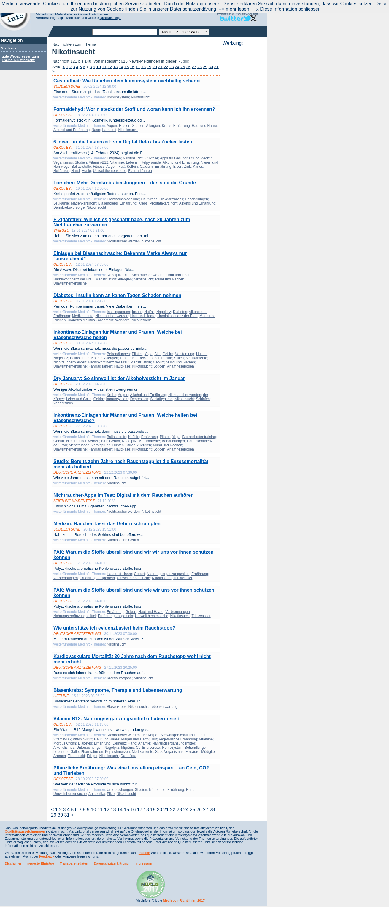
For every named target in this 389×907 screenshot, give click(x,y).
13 (115, 67)
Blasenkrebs (108, 203)
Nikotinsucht (140, 97)
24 (177, 67)
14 (121, 67)
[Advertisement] (243, 135)
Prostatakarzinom (163, 203)
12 (109, 67)
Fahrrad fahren (140, 171)
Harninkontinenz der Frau (73, 279)
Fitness (98, 167)
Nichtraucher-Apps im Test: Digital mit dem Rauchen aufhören (123, 495)
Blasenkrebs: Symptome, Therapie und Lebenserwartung (117, 690)
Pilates (137, 354)
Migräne (127, 747)
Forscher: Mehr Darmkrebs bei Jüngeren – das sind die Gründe (124, 182)
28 (199, 67)
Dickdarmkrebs (171, 199)
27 (194, 67)
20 (155, 67)
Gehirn (168, 354)
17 (138, 67)
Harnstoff (109, 130)
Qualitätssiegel (110, 18)
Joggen (159, 366)
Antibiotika (96, 794)
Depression (139, 399)
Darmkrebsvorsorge (69, 207)
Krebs (166, 126)
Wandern (122, 320)
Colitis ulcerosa (148, 747)
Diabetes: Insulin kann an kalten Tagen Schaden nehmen (117, 295)
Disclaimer (13, 863)
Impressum (143, 863)
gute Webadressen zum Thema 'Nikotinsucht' (20, 58)
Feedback (47, 856)
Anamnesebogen (180, 366)
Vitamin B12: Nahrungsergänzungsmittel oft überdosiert (116, 718)
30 (211, 67)
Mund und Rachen (169, 279)
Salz (158, 752)
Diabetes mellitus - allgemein (90, 320)
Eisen (177, 167)
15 (126, 67)
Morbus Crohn (64, 743)
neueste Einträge (40, 863)
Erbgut (92, 756)
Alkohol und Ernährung (71, 130)
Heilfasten (61, 171)
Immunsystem (118, 97)
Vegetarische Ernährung (178, 739)
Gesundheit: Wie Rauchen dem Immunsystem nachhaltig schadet (127, 80)
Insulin (137, 312)
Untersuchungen (89, 747)
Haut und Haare (204, 126)
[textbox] (124, 32)
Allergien (153, 126)
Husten (124, 126)
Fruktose (151, 158)
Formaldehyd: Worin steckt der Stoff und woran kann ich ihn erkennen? (134, 109)
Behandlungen (196, 199)
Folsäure (192, 752)
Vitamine (117, 162)
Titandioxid (76, 756)
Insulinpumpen (118, 312)
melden (144, 853)
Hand (75, 171)
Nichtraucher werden (123, 241)
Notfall (149, 312)
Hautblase (122, 366)
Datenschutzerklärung (111, 863)
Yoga (149, 354)
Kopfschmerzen (117, 752)
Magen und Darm (135, 739)
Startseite (8, 48)
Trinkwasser (182, 578)
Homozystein (172, 747)
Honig (86, 171)
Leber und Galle (78, 399)
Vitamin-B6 (62, 739)
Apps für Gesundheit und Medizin (186, 158)
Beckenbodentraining (155, 358)
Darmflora (128, 756)
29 (205, 67)
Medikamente (82, 316)
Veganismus (63, 162)
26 (188, 67)
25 (182, 67)
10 (98, 67)
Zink (187, 167)
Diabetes (180, 312)
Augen (112, 126)
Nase (96, 130)
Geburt (158, 362)
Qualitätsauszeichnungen (25, 831)
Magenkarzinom (83, 203)
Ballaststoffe (81, 167)
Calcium (146, 167)
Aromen (59, 756)
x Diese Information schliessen (288, 9)
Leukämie (61, 203)
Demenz (119, 743)
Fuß (121, 167)
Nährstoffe (157, 790)
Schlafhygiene (161, 399)
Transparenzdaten (74, 863)
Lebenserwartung (163, 707)
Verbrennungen (65, 578)
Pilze (111, 794)
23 (171, 67)
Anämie (144, 743)
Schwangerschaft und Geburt (184, 735)
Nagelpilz (114, 275)
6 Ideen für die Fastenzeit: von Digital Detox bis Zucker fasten (122, 141)
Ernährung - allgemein (97, 578)
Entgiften (114, 158)
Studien (138, 126)
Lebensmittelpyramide (143, 162)
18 (143, 67)
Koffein (132, 167)
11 (104, 67)
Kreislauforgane (119, 678)
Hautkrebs (149, 199)
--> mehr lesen (233, 9)
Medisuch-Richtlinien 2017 (184, 900)
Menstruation (106, 279)
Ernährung (181, 126)
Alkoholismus (63, 747)
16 (132, 67)
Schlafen (203, 399)
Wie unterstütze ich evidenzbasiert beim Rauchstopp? (114, 627)
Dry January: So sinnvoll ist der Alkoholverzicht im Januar (119, 378)
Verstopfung (184, 354)
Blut (126, 275)
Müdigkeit (208, 752)
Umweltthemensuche (109, 171)
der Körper (150, 735)
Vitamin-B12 (98, 162)
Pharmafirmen (92, 752)
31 (216, 67)
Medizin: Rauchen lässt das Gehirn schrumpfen (107, 523)
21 (160, 67)
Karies (198, 167)
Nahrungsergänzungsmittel (168, 574)
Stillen (179, 358)
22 (165, 67)
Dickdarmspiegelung (123, 199)
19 (149, 67)
